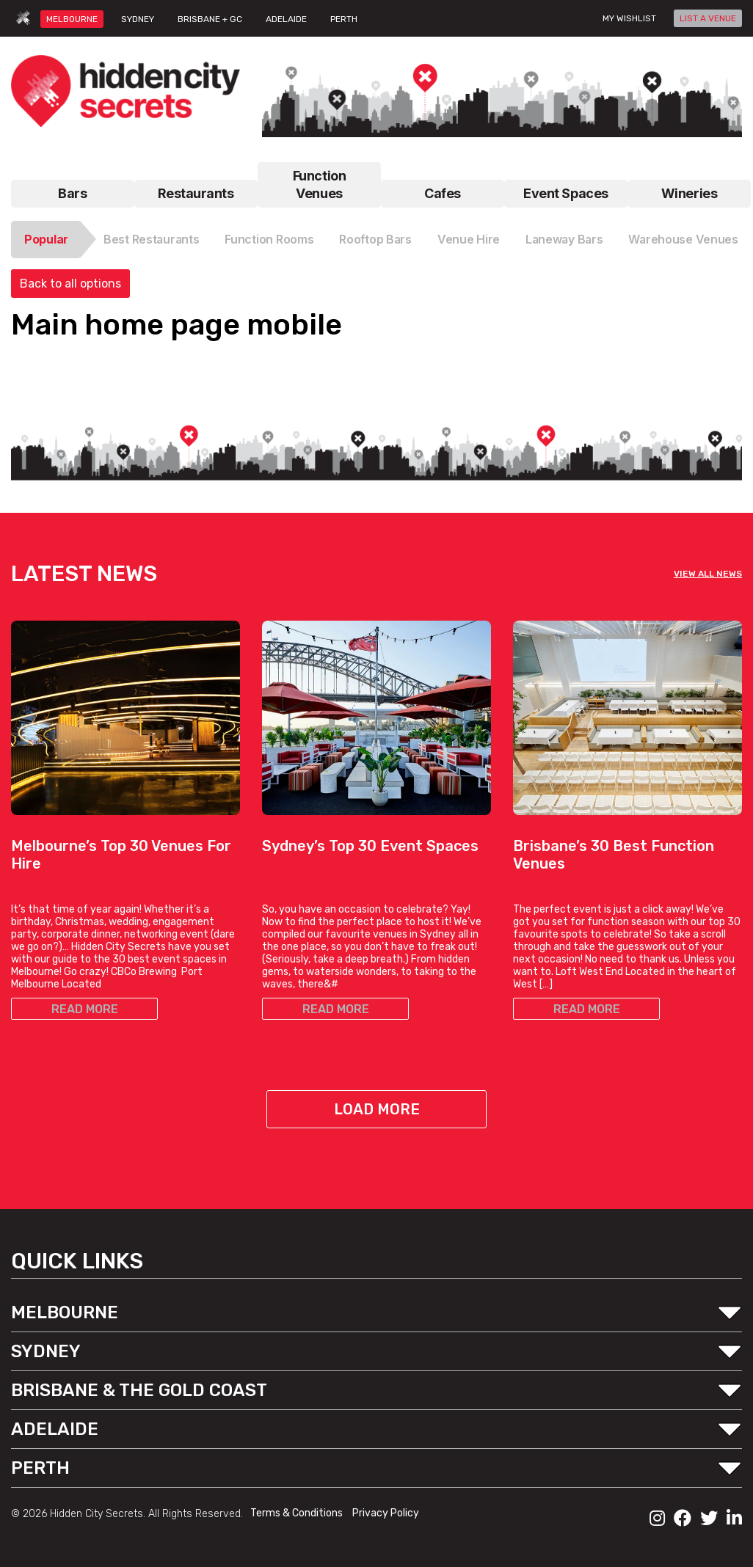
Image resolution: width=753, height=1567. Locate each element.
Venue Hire (468, 239)
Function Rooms (269, 239)
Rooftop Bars (375, 239)
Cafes (442, 193)
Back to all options (70, 284)
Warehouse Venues (683, 239)
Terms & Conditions (297, 1513)
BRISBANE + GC (210, 19)
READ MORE (84, 1009)
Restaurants (195, 193)
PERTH (343, 19)
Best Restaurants (151, 239)
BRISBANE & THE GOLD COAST (139, 1390)
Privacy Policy (385, 1513)
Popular (46, 239)
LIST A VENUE (708, 18)
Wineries (689, 193)
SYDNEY (137, 19)
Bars (72, 193)
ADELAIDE (286, 19)
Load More (377, 1109)
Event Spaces (565, 193)
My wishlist (629, 18)
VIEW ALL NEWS (708, 574)
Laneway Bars (564, 239)
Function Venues (319, 184)
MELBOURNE (72, 19)
